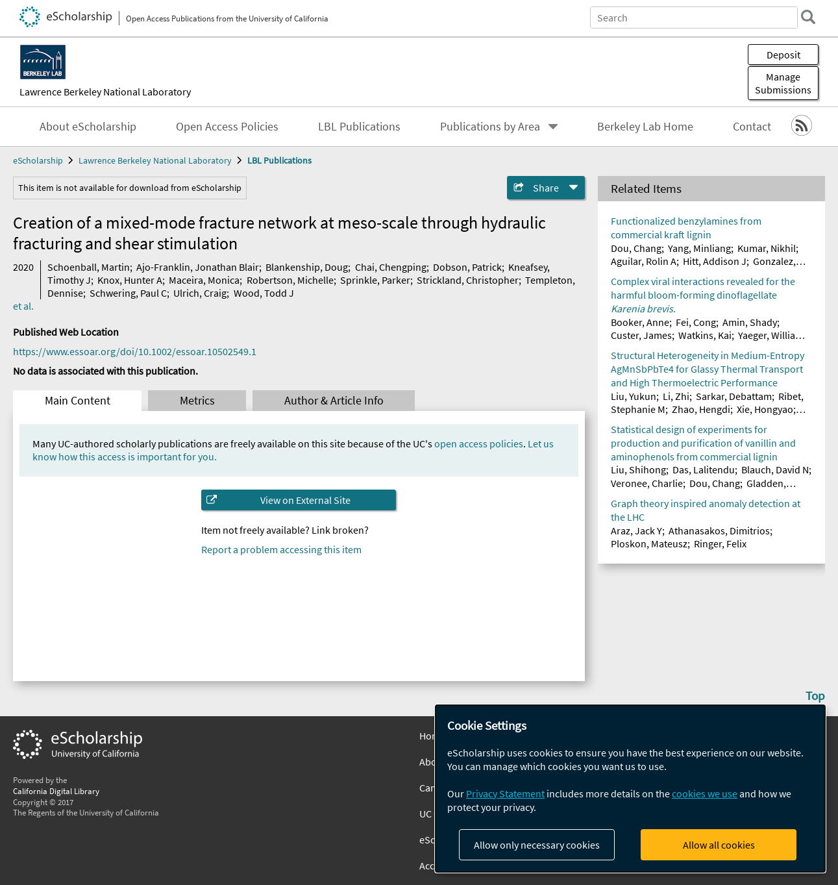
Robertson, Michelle (290, 279)
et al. (23, 305)
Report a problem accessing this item (281, 549)
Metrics (197, 400)
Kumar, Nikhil (766, 248)
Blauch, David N (775, 469)
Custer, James (641, 335)
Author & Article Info (334, 400)
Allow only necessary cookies (537, 844)
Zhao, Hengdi (701, 409)
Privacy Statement (505, 793)
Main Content (77, 400)
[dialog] (630, 788)
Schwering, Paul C (128, 292)
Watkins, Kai (705, 335)
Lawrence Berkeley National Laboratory (105, 91)
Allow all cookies (719, 844)
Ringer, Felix (720, 543)
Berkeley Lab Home (645, 126)
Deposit (783, 54)
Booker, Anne (640, 322)
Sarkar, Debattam (734, 396)
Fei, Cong (696, 322)
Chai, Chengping (390, 266)
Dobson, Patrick (467, 266)
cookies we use (704, 793)
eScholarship (38, 160)
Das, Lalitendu (703, 469)
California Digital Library (56, 791)
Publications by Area (490, 126)
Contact (752, 126)
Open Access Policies (227, 126)
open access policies (478, 443)
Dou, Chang (636, 248)
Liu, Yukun (633, 396)
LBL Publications (359, 126)
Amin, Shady (749, 322)
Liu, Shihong (638, 469)
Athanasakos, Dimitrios (719, 530)
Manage (783, 83)
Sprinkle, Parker (375, 279)
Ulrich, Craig (200, 292)
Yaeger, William (771, 335)
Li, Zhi (676, 396)
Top (815, 695)
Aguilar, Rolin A (643, 261)
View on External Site (305, 499)
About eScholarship (88, 126)
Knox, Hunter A (129, 279)
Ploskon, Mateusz (649, 543)
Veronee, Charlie (647, 483)
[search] (808, 16)
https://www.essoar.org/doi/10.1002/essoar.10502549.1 (134, 351)
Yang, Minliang (699, 248)
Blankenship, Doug (306, 266)
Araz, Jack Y (636, 530)
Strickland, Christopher (468, 279)
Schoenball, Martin (88, 266)
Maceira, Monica (204, 279)
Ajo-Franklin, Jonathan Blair (197, 266)
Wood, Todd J (264, 292)
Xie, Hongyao (765, 409)
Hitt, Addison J (714, 261)
